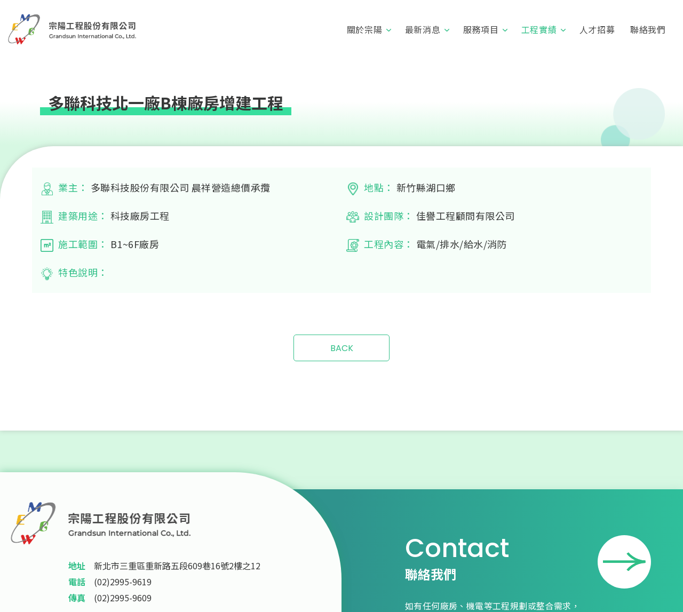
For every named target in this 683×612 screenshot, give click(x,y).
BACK (341, 348)
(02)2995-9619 (123, 581)
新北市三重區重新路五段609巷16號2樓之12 (177, 565)
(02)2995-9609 (123, 597)
